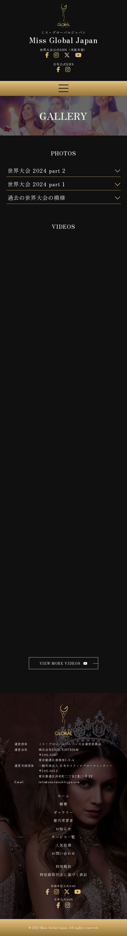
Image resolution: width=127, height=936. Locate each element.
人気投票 (64, 845)
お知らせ (64, 828)
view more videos (63, 663)
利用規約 (64, 866)
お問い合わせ (63, 853)
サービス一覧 (63, 836)
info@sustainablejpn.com (59, 782)
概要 (63, 804)
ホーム (64, 795)
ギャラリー (63, 812)
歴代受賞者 (63, 820)
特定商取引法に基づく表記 (63, 874)
